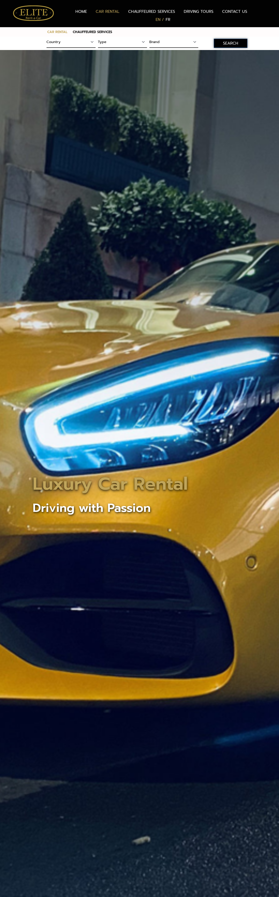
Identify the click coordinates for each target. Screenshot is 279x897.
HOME (81, 11)
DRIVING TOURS (198, 11)
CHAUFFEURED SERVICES (151, 11)
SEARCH (230, 43)
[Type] (122, 42)
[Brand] (174, 42)
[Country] (71, 42)
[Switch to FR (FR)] (168, 20)
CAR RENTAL (107, 11)
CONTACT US (234, 11)
